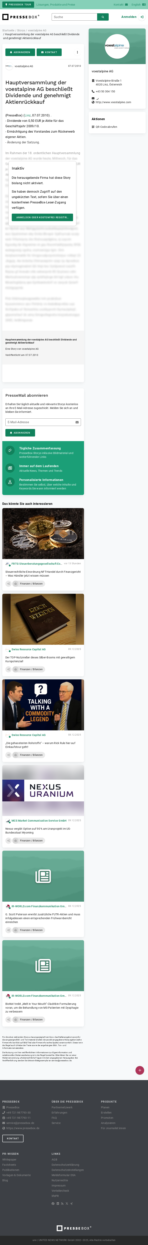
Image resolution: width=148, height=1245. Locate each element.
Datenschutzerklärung (65, 1164)
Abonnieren (20, 52)
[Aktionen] (77, 52)
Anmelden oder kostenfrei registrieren (44, 217)
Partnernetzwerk (62, 1107)
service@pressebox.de (61, 1060)
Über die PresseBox (67, 1101)
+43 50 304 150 (105, 91)
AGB (54, 1159)
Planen (105, 1107)
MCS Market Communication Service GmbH (39, 820)
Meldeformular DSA (64, 1175)
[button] (8, 584)
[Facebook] (53, 1204)
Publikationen (10, 1169)
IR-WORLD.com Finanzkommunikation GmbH (40, 906)
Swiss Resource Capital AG (29, 649)
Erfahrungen (59, 1112)
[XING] (72, 1204)
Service (56, 1123)
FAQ (54, 1117)
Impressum (59, 1185)
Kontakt (49, 52)
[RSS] (62, 1204)
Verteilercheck (60, 1190)
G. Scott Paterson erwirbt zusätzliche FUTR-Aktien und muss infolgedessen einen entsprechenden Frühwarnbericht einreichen (42, 918)
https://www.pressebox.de (22, 1128)
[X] (67, 1204)
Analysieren (108, 1123)
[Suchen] (103, 17)
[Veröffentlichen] (139, 1070)
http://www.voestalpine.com (113, 102)
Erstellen (106, 1112)
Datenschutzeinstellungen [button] (68, 1169)
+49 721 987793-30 (18, 1112)
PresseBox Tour (18, 4)
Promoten (107, 1117)
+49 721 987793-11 (18, 1117)
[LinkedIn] (58, 1204)
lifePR (55, 1195)
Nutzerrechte (60, 1180)
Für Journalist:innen (113, 1128)
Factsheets (9, 1164)
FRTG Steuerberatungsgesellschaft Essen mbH (41, 563)
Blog (5, 1180)
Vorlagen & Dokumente (16, 1175)
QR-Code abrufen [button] (106, 126)
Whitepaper (9, 1159)
